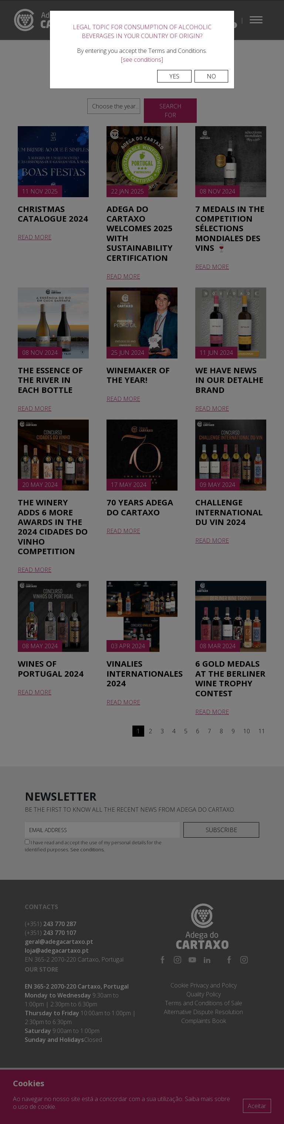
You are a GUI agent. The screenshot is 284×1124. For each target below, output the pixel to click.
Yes (174, 76)
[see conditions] (142, 59)
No (211, 76)
